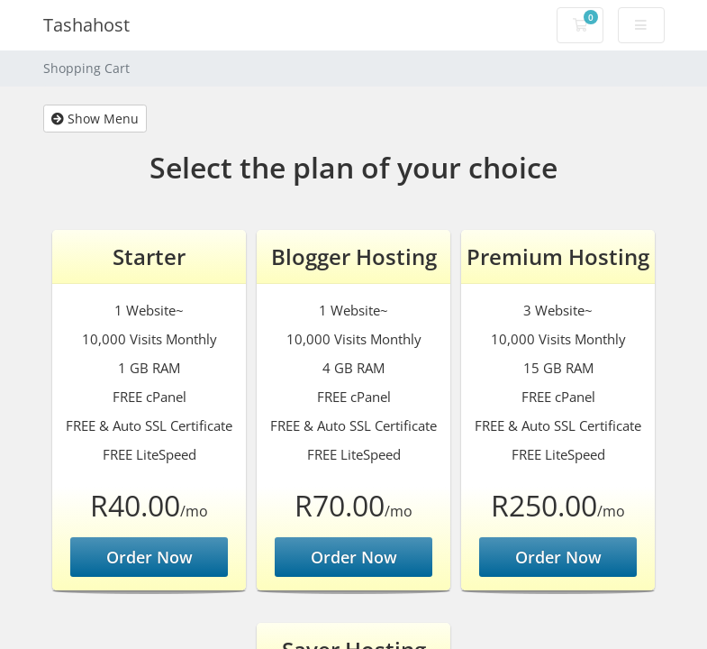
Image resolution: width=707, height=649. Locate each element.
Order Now (149, 557)
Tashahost (86, 25)
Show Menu (95, 118)
